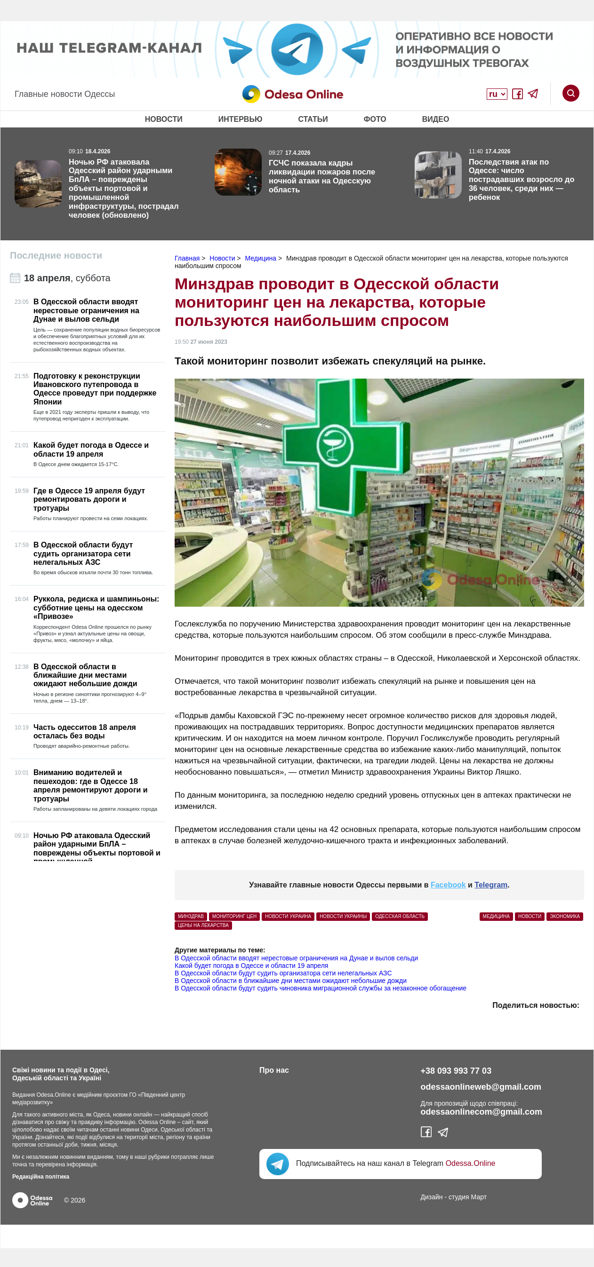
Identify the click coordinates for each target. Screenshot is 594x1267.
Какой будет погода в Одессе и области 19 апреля (251, 965)
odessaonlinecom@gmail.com (482, 1112)
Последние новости (56, 255)
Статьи (313, 119)
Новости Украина (288, 916)
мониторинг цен (234, 916)
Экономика (565, 916)
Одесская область (400, 916)
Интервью (240, 119)
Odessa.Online (471, 1163)
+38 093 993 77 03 (456, 1071)
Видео (436, 119)
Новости (164, 119)
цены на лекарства (203, 925)
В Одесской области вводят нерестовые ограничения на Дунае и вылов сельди (296, 958)
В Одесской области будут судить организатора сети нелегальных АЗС (283, 973)
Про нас (274, 1070)
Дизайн (432, 1197)
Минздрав (191, 916)
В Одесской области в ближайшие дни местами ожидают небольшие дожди (291, 980)
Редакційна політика (40, 1176)
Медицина (496, 916)
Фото (375, 119)
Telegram (490, 885)
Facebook (448, 885)
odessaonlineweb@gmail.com (481, 1087)
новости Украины (343, 916)
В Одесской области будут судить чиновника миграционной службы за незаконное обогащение (320, 988)
